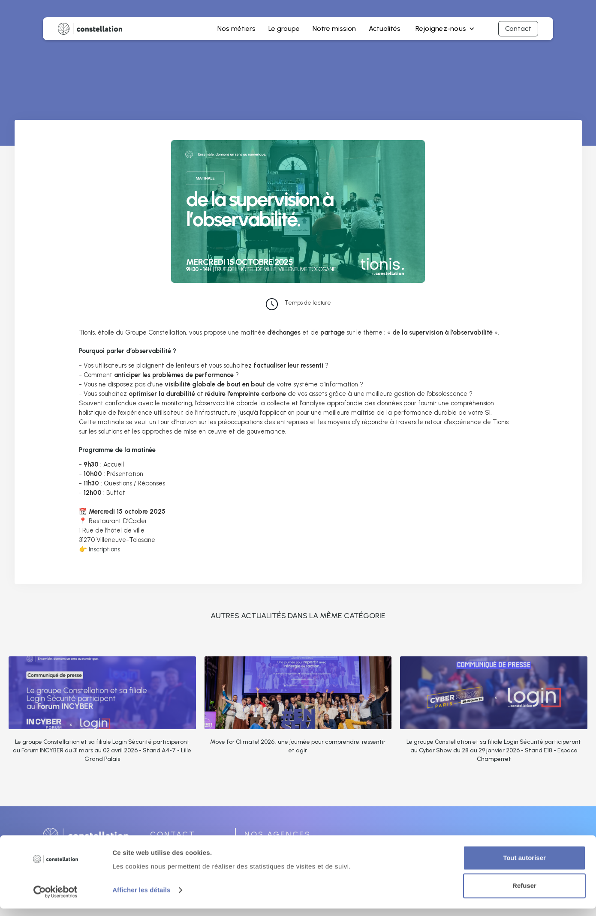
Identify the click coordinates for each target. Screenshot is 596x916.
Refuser (524, 893)
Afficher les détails (141, 897)
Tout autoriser (524, 865)
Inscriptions (104, 549)
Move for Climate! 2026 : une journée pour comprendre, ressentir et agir (297, 746)
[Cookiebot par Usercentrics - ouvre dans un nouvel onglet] (55, 899)
